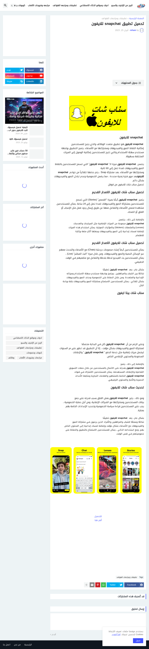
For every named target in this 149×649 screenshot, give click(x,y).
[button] (13, 5)
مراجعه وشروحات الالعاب (39, 5)
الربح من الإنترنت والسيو (121, 5)
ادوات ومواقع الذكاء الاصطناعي (94, 5)
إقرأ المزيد (116, 634)
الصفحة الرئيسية (136, 18)
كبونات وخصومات (34, 353)
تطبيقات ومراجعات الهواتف (114, 18)
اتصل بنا (6, 645)
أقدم (54, 634)
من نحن (17, 645)
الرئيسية (28, 645)
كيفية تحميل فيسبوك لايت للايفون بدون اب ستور (18, 129)
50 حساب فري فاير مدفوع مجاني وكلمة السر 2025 (18, 152)
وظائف (11, 358)
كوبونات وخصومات (17, 5)
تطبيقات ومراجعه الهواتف (65, 5)
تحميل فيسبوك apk (18, 139)
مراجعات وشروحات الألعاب (30, 358)
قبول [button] (138, 641)
